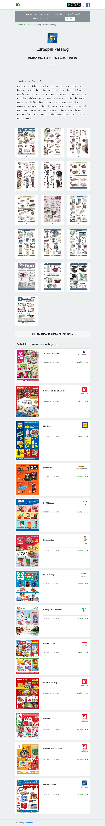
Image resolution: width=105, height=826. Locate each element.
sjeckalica (63, 94)
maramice (75, 94)
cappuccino (22, 102)
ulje (44, 110)
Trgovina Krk (83, 355)
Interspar (84, 576)
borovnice (79, 98)
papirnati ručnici (24, 114)
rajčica (30, 94)
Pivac (85, 543)
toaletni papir (55, 114)
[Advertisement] (52, 70)
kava (49, 98)
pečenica (65, 86)
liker (41, 102)
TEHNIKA (48, 19)
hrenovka (28, 118)
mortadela (21, 98)
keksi (62, 90)
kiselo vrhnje (65, 106)
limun (69, 90)
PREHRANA (36, 19)
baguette (21, 90)
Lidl (85, 429)
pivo (56, 102)
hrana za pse (66, 110)
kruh (38, 90)
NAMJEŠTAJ (59, 14)
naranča (20, 94)
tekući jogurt (22, 110)
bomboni (47, 90)
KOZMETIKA (46, 14)
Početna (20, 25)
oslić (74, 114)
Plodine (85, 645)
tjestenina (35, 110)
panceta (54, 86)
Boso (85, 504)
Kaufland (84, 722)
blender (53, 94)
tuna (38, 94)
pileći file (21, 106)
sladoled (45, 106)
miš (84, 94)
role (36, 114)
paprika (69, 98)
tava (19, 86)
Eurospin (29, 25)
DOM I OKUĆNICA (31, 14)
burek (66, 114)
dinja (19, 118)
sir (80, 86)
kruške (33, 102)
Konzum (84, 394)
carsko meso (66, 102)
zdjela (26, 86)
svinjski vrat (33, 106)
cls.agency (29, 823)
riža (85, 106)
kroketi (78, 110)
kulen (45, 86)
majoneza (58, 98)
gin (55, 90)
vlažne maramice (36, 98)
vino (45, 94)
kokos (30, 90)
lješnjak (78, 90)
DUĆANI (70, 19)
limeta (48, 102)
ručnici (44, 114)
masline (77, 106)
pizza (81, 114)
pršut (74, 86)
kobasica (36, 86)
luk (76, 102)
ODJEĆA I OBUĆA (74, 14)
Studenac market (81, 469)
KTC (85, 611)
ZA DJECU (59, 19)
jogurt (54, 106)
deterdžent (53, 110)
